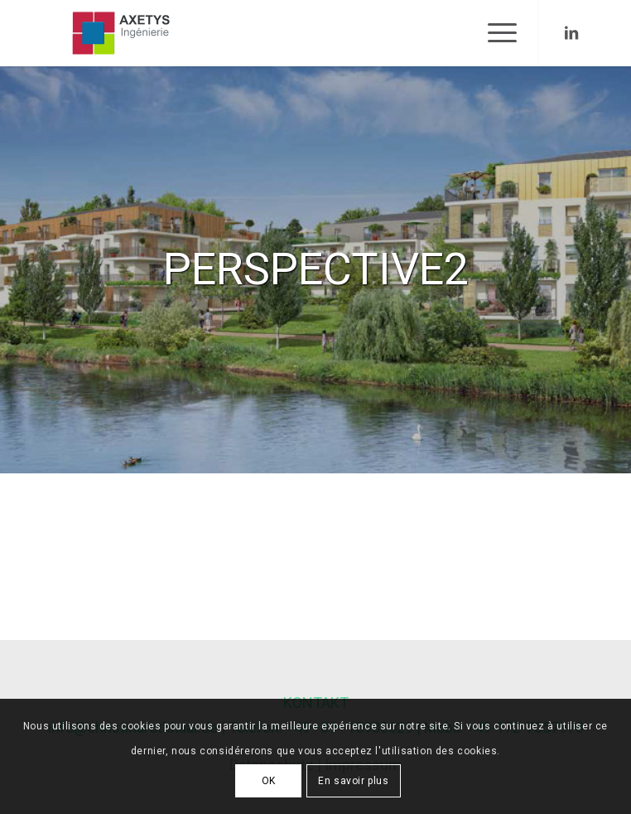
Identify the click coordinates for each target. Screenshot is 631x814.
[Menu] (494, 33)
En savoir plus (353, 781)
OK (269, 781)
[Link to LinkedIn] (571, 33)
